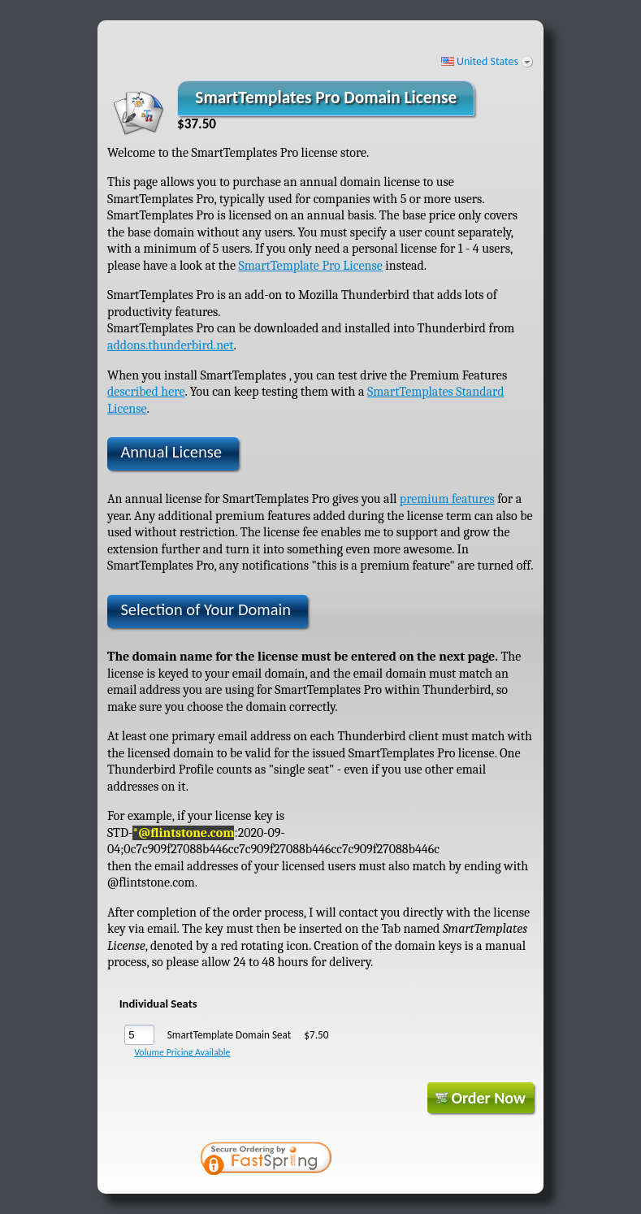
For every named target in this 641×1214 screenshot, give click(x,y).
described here (145, 391)
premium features (447, 499)
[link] (398, 1160)
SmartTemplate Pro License (310, 265)
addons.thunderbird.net (170, 345)
